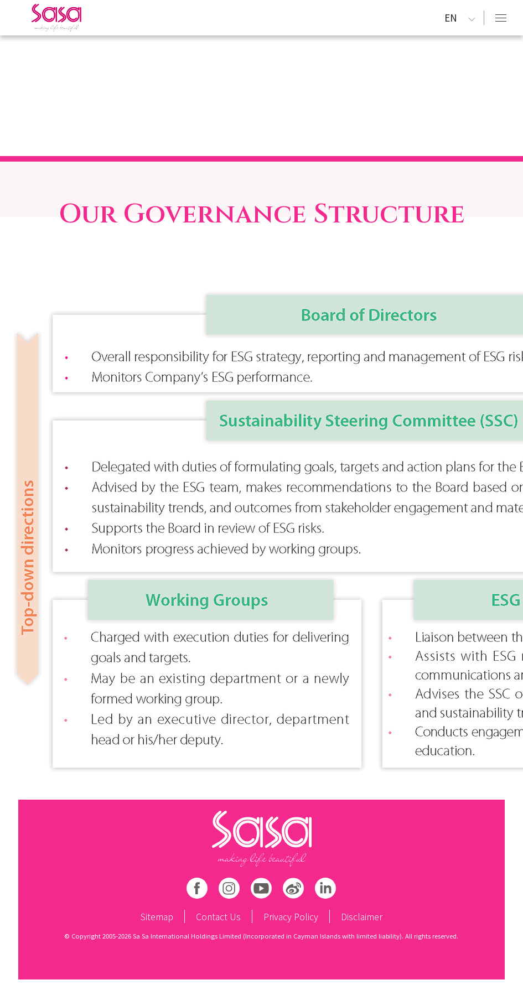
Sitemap (157, 916)
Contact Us (218, 916)
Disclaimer (361, 916)
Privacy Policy (290, 916)
